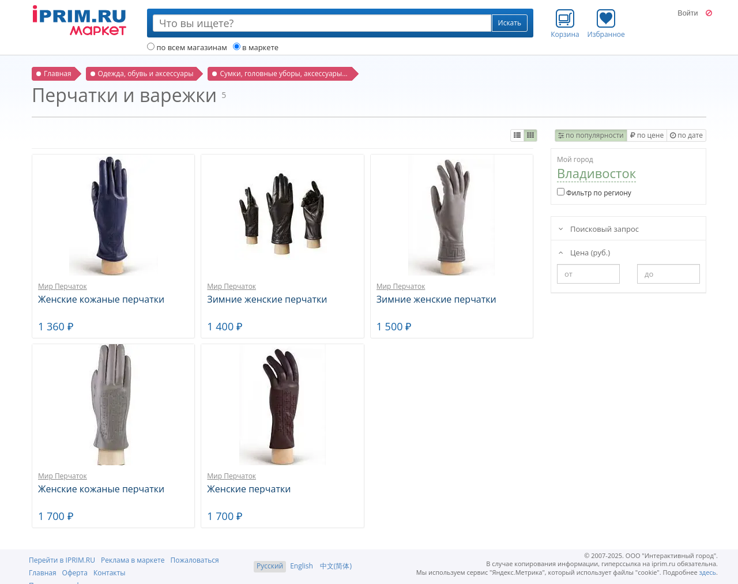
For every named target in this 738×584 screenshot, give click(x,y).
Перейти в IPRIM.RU (62, 560)
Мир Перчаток (62, 286)
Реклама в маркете (132, 560)
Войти (687, 13)
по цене (647, 135)
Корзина (565, 23)
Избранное (606, 23)
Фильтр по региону (594, 193)
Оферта (75, 573)
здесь (708, 572)
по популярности (591, 135)
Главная (43, 573)
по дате (686, 135)
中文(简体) (336, 566)
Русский (270, 566)
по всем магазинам (187, 47)
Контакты (109, 573)
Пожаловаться (194, 560)
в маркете (255, 47)
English (301, 566)
